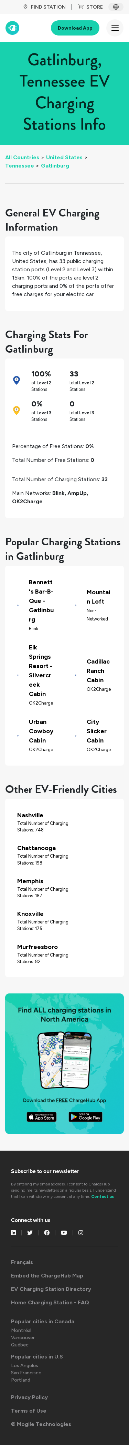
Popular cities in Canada (42, 1321)
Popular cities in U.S (37, 1356)
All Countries (22, 157)
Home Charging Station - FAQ (50, 1302)
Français (22, 1262)
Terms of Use (28, 1410)
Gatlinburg (55, 165)
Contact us (102, 1196)
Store (90, 7)
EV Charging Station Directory (51, 1289)
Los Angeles (24, 1365)
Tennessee (19, 165)
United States (64, 157)
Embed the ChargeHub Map (47, 1275)
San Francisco (26, 1373)
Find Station (44, 7)
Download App (75, 28)
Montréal (21, 1330)
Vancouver (23, 1338)
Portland (20, 1380)
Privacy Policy (29, 1397)
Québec (20, 1345)
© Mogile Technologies (41, 1424)
